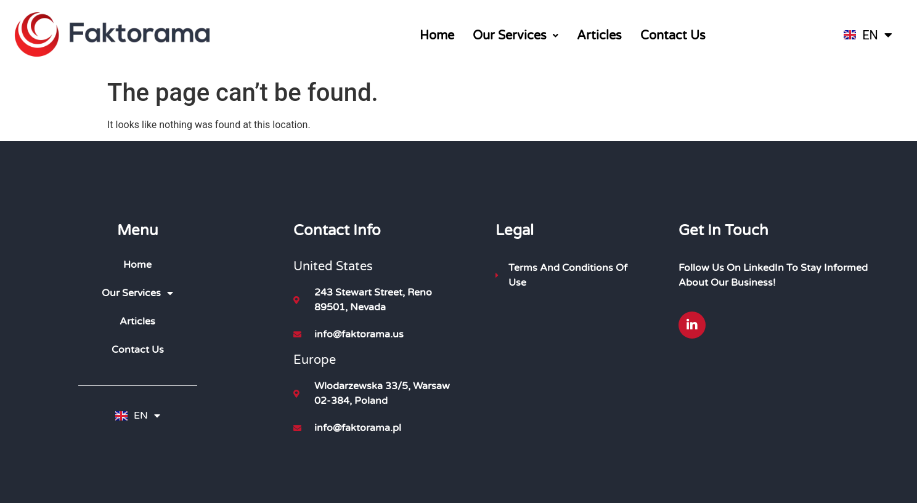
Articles (599, 35)
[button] (515, 35)
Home (437, 35)
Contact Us (673, 35)
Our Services (515, 35)
